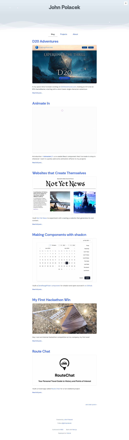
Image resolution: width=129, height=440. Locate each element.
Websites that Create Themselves (59, 173)
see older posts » (91, 405)
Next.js (74, 430)
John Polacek (64, 7)
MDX (61, 430)
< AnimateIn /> (47, 156)
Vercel (69, 433)
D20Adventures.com (68, 87)
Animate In (41, 103)
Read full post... (37, 93)
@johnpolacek (66, 423)
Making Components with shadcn (59, 234)
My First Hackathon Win (51, 299)
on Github (88, 286)
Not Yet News (42, 218)
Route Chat (41, 351)
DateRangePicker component (49, 286)
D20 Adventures (45, 41)
